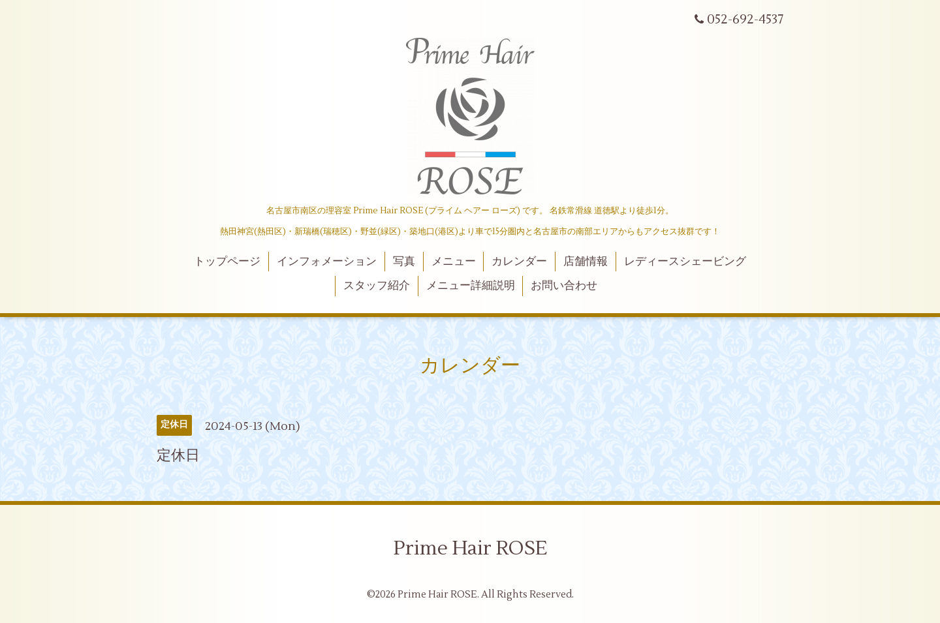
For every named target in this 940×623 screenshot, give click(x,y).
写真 (404, 261)
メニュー (453, 261)
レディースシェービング (685, 261)
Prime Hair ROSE (470, 548)
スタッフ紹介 (376, 286)
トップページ (227, 261)
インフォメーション (327, 261)
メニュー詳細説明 (470, 286)
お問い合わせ (564, 286)
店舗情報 (585, 261)
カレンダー (519, 261)
